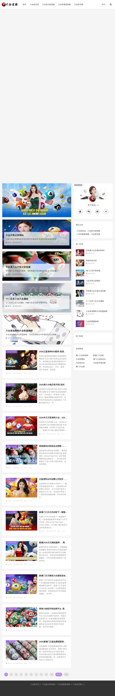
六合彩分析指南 (48, 4)
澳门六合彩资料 (82, 355)
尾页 (66, 674)
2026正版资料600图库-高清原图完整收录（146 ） (61, 351)
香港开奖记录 (91, 261)
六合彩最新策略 (64, 4)
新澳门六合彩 (98, 355)
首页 (24, 4)
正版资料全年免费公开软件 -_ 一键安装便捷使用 (60, 479)
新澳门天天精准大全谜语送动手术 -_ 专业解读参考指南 (63, 576)
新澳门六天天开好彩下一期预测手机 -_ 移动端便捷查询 (63, 512)
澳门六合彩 (80, 367)
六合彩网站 (80, 359)
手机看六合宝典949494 (95, 250)
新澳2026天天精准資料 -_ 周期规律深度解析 (59, 542)
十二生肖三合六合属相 (17, 299)
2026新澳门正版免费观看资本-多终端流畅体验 (60, 642)
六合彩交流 (34, 4)
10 (51, 674)
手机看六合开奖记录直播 (18, 267)
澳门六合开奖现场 (93, 271)
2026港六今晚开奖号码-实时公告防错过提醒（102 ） (63, 385)
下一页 (59, 674)
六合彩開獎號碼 (92, 321)
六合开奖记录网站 (15, 235)
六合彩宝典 (78, 4)
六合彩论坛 (80, 363)
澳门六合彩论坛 (99, 359)
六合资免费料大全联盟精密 (19, 330)
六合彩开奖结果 (99, 363)
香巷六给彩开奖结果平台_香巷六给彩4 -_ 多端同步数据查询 (66, 609)
